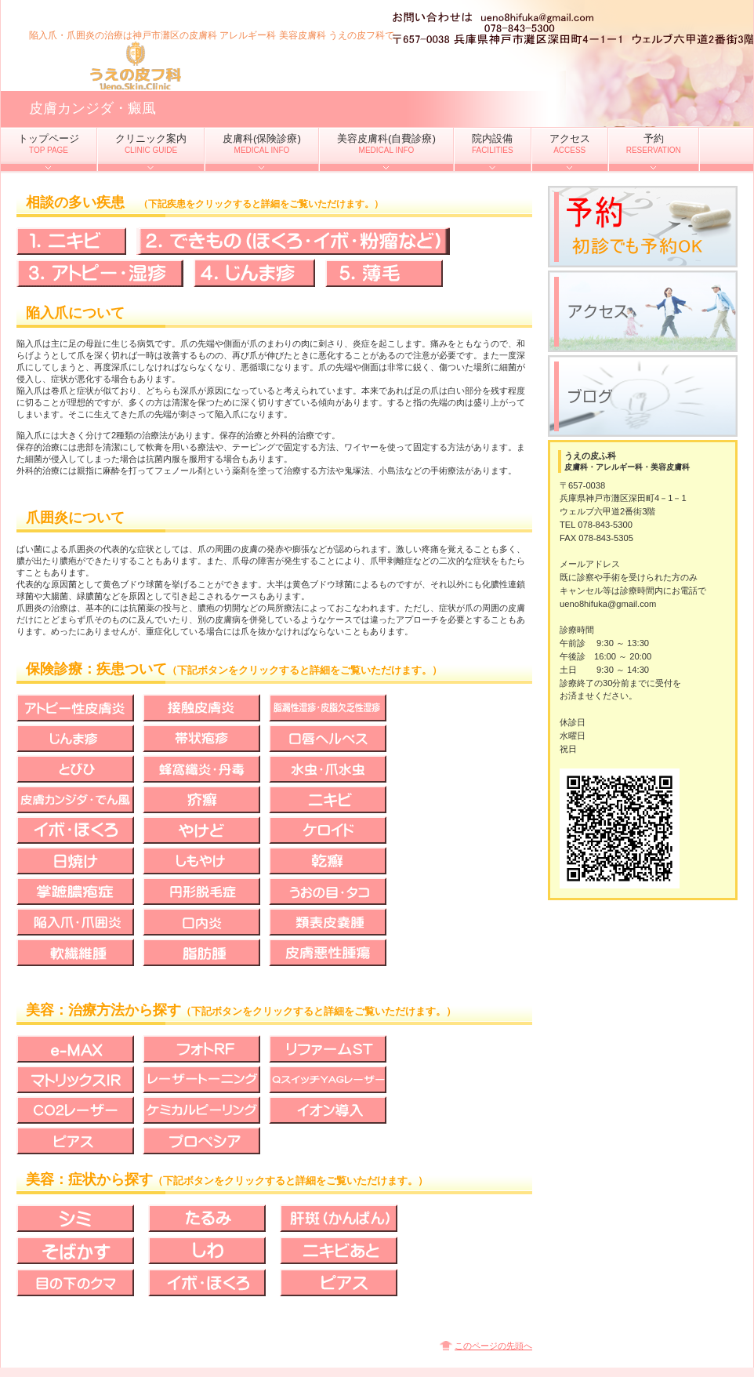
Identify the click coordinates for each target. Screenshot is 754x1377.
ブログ (643, 396)
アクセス (643, 311)
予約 (643, 226)
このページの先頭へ (493, 1345)
